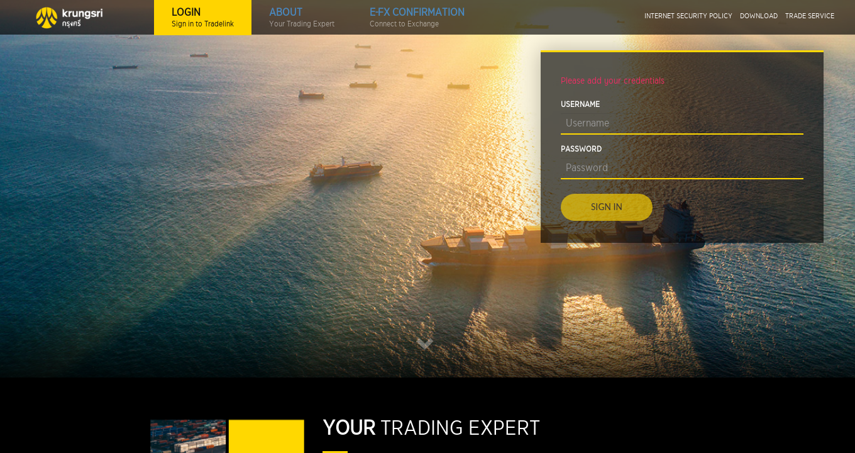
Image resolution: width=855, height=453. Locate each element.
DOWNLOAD (759, 16)
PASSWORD (581, 149)
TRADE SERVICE (809, 16)
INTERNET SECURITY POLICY (688, 16)
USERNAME (580, 104)
